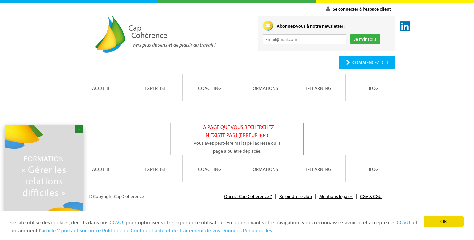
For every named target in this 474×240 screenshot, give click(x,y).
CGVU (116, 223)
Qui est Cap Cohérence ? (248, 196)
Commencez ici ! (370, 62)
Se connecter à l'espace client (362, 9)
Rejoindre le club (295, 196)
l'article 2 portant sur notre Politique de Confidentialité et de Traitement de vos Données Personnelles (155, 231)
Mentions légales (336, 196)
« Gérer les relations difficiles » (43, 176)
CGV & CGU (371, 196)
